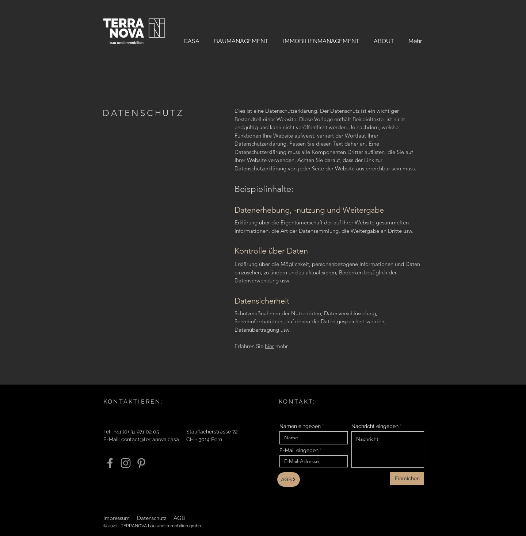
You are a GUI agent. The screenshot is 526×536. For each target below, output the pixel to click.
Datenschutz (151, 517)
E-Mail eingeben (299, 450)
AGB (179, 517)
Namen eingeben (300, 426)
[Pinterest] (141, 463)
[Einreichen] (407, 478)
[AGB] (288, 479)
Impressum (116, 517)
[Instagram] (125, 463)
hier (269, 346)
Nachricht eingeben (375, 426)
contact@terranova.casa (150, 439)
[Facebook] (110, 463)
